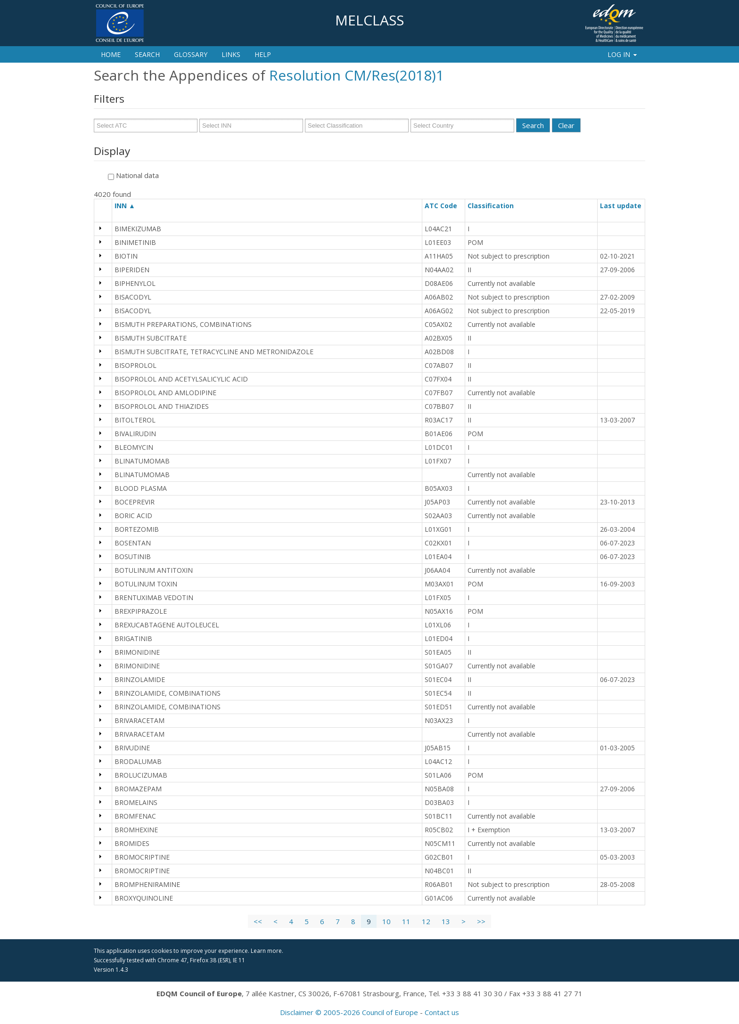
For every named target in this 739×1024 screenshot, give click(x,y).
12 (426, 921)
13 (446, 921)
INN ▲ (125, 205)
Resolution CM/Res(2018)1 (356, 75)
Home (111, 54)
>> (481, 921)
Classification (495, 205)
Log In (623, 54)
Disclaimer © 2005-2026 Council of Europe (349, 1012)
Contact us (442, 1012)
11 (406, 921)
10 (386, 921)
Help (263, 54)
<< (258, 921)
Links (231, 54)
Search (147, 54)
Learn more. (267, 951)
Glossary (190, 54)
